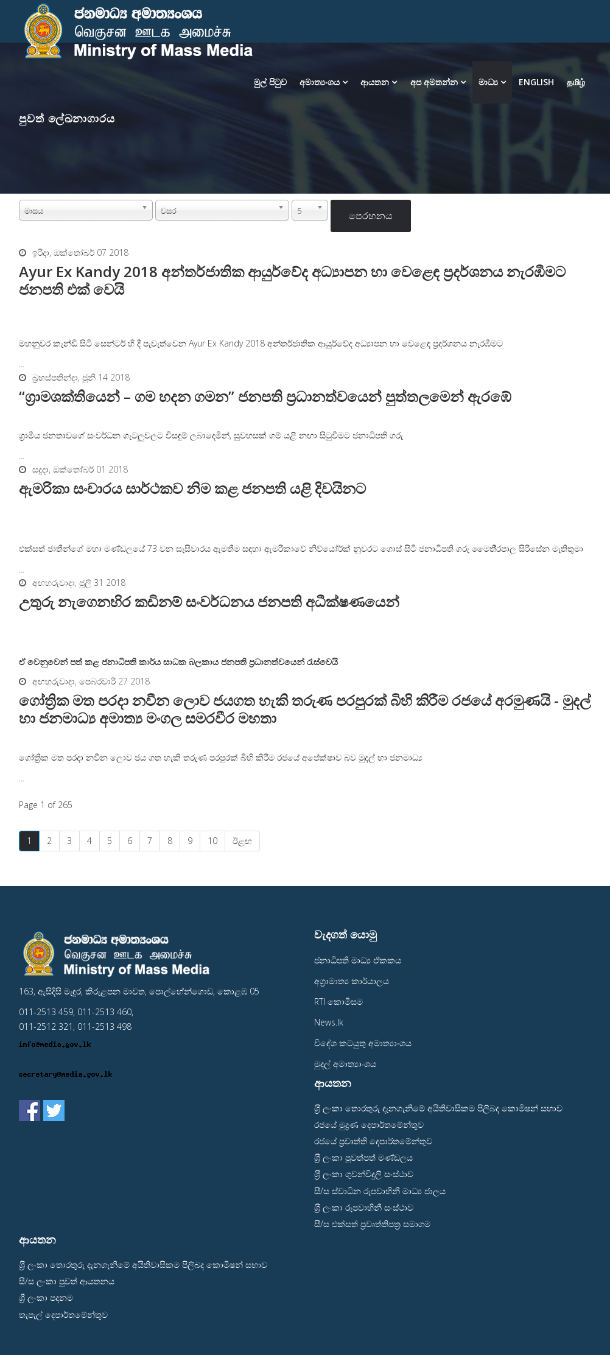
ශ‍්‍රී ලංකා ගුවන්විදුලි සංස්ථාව (363, 1174)
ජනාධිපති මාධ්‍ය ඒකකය (357, 960)
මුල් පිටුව (270, 82)
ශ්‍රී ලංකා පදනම (46, 1297)
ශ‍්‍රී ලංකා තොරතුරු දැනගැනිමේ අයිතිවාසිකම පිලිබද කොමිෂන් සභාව (438, 1108)
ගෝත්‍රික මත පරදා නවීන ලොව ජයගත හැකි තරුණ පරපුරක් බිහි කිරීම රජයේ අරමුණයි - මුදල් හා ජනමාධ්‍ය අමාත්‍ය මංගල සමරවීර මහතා (305, 709)
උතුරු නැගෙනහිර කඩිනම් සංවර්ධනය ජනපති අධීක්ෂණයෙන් (209, 601)
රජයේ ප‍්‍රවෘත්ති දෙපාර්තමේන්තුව (373, 1141)
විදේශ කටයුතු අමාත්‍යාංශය (363, 1043)
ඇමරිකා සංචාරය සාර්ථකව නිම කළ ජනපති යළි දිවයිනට (192, 488)
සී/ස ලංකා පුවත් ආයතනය (66, 1281)
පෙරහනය (371, 215)
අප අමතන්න (434, 82)
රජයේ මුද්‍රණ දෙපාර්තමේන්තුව (369, 1124)
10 (212, 840)
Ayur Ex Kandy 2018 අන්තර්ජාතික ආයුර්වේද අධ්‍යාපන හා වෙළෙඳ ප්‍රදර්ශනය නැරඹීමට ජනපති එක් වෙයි (292, 280)
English (536, 82)
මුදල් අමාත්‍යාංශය (345, 1063)
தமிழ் (576, 82)
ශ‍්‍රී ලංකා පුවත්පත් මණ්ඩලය (363, 1157)
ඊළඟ (242, 840)
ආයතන (374, 82)
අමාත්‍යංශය (320, 82)
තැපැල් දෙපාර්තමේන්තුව (63, 1314)
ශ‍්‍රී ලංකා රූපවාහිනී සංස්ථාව (363, 1207)
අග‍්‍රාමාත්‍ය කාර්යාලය (351, 981)
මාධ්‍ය (489, 82)
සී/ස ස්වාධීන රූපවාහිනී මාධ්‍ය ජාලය (380, 1191)
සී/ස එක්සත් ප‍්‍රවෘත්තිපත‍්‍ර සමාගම (372, 1224)
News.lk (328, 1022)
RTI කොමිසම (338, 1001)
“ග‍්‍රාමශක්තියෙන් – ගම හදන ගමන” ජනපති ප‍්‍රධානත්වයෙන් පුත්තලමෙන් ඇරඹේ (265, 396)
